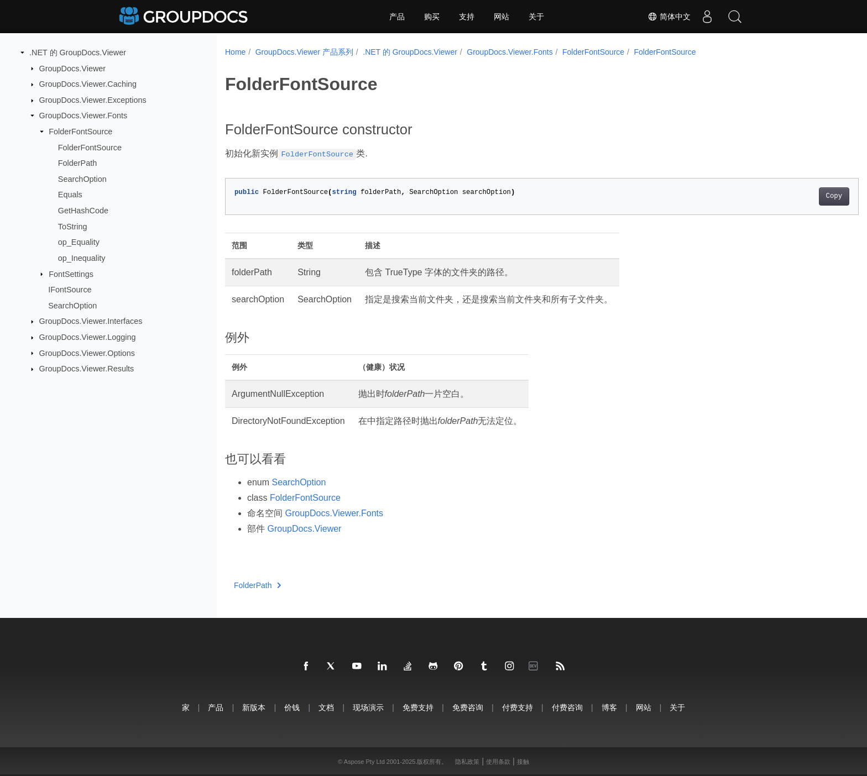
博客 (609, 707)
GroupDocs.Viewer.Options (87, 352)
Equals (70, 194)
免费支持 (418, 707)
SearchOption (82, 179)
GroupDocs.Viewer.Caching (88, 84)
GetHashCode (83, 210)
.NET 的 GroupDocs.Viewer (77, 52)
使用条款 (498, 761)
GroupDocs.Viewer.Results (86, 368)
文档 (326, 707)
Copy (790, 196)
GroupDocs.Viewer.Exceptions (93, 100)
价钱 (292, 707)
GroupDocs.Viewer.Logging (87, 337)
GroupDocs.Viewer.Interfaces (91, 321)
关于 (536, 16)
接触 (523, 761)
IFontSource (69, 289)
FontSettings (71, 273)
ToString (72, 226)
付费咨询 (567, 707)
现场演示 (368, 707)
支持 (466, 16)
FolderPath (77, 163)
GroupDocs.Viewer (72, 68)
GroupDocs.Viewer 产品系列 (304, 52)
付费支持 (517, 707)
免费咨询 (467, 707)
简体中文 (669, 17)
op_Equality (79, 242)
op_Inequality (82, 258)
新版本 (253, 707)
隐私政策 (467, 761)
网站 (501, 16)
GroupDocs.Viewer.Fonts (83, 115)
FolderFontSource (80, 131)
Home (235, 52)
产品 (397, 16)
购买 (432, 16)
